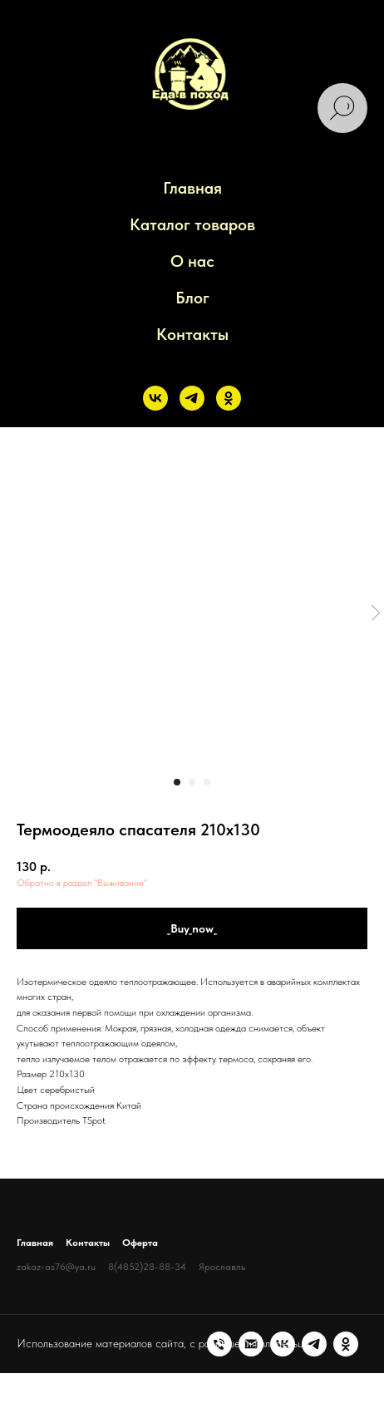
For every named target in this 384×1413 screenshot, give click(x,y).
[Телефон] (29, 1376)
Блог (192, 298)
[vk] (155, 398)
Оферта (140, 1242)
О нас (192, 261)
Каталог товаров (192, 224)
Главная (192, 188)
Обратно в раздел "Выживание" (82, 883)
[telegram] (192, 398)
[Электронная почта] (60, 1376)
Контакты (192, 334)
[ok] (228, 398)
